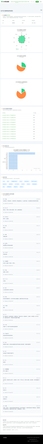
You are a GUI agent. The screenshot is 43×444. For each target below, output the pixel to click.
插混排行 (26, 1)
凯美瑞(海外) (34, 184)
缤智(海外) (11, 184)
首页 (11, 1)
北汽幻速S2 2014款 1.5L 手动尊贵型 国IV (9, 138)
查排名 (8, 15)
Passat (21, 181)
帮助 (28, 1)
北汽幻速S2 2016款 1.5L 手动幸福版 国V (9, 122)
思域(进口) (15, 186)
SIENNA (28, 184)
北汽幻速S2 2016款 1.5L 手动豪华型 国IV (9, 117)
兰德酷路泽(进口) (14, 181)
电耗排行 (23, 1)
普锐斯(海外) (9, 186)
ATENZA (23, 184)
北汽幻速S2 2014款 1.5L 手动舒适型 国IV (9, 136)
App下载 (13, 1)
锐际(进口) (4, 184)
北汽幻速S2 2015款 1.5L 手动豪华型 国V (9, 129)
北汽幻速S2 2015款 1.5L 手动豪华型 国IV (9, 131)
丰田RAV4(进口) (34, 181)
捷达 (3, 186)
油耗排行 (20, 1)
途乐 (8, 181)
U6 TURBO (17, 184)
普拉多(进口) (27, 181)
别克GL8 (21, 186)
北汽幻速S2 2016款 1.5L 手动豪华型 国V (9, 115)
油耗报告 (16, 1)
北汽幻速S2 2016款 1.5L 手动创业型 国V (9, 124)
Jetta (4, 181)
